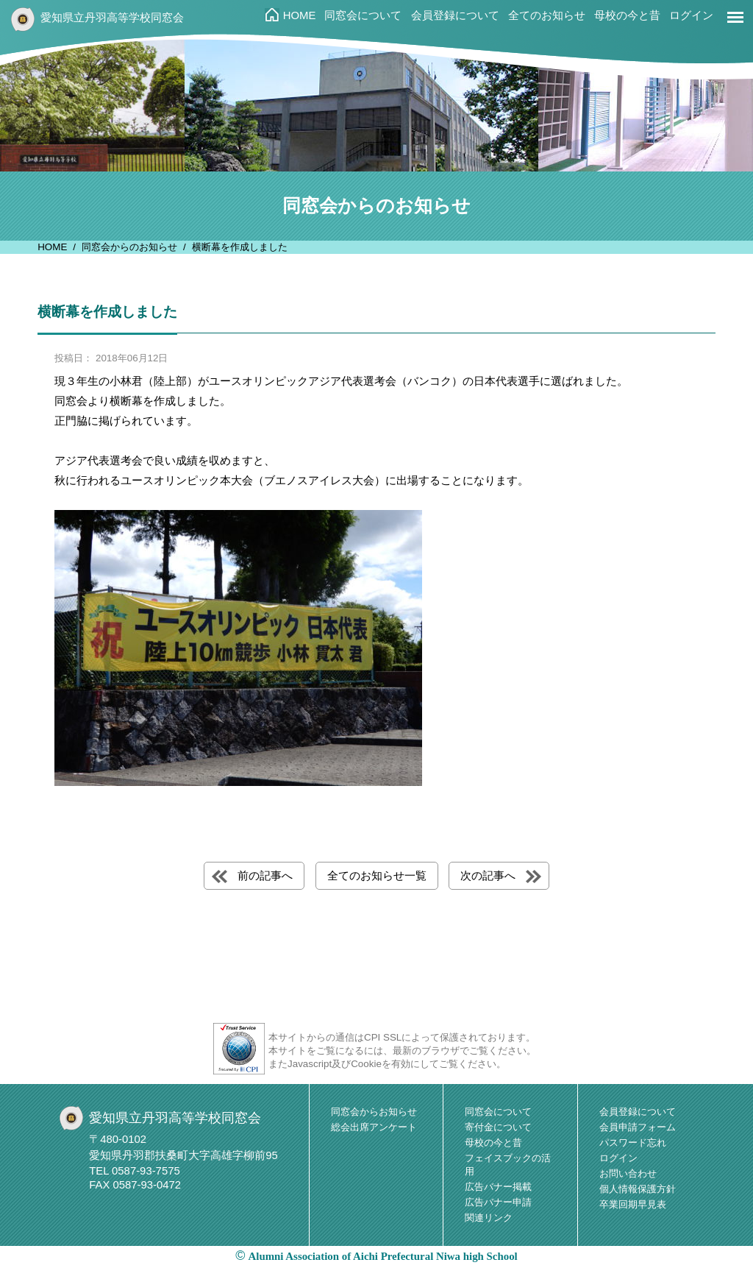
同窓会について (363, 15)
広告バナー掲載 (498, 1186)
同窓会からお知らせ (374, 1111)
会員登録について (455, 15)
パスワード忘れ (632, 1142)
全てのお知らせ (546, 15)
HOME (299, 15)
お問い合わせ (628, 1173)
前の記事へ (265, 876)
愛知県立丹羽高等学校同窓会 (112, 18)
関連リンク (489, 1217)
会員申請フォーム (637, 1127)
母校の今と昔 (627, 15)
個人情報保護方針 (637, 1188)
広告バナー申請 (498, 1202)
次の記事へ (487, 876)
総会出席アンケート (374, 1127)
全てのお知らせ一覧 (377, 876)
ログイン (691, 15)
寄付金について (498, 1127)
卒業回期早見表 (632, 1204)
